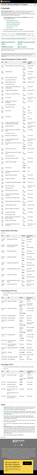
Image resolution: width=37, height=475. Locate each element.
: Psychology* (7, 46)
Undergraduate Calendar (12, 31)
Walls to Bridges (9, 27)
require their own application (14, 415)
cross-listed (13, 420)
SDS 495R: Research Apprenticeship (13, 22)
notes (8, 29)
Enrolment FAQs (11, 434)
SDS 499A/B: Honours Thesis (12, 25)
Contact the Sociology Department (27, 366)
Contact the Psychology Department (28, 293)
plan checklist (11, 50)
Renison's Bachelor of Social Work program (12, 412)
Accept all (27, 463)
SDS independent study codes (11, 20)
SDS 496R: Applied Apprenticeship (13, 24)
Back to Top (3, 232)
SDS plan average (21, 408)
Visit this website (21, 33)
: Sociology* (22, 46)
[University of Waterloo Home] (5, 1)
